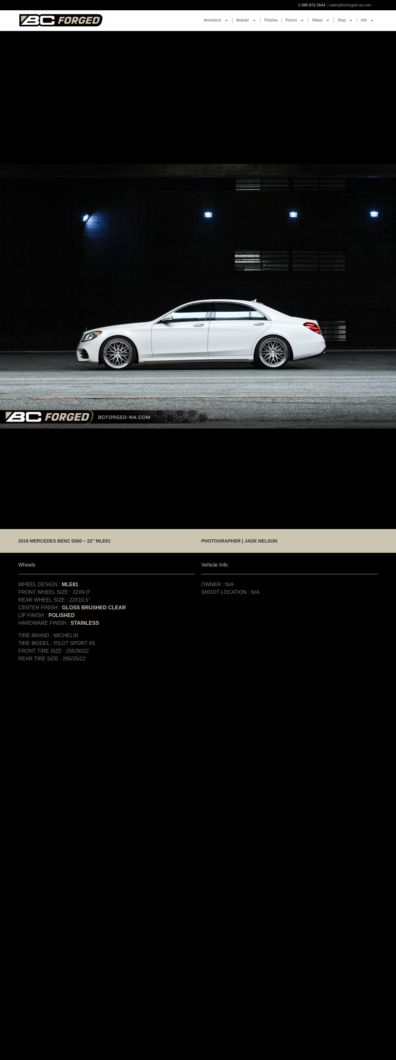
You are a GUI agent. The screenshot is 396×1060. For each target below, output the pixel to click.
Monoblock (216, 20)
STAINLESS (85, 623)
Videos (321, 20)
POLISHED (61, 615)
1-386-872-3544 (311, 5)
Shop (345, 20)
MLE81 (70, 584)
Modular (246, 20)
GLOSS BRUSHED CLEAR (94, 607)
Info (367, 20)
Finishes (271, 20)
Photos (294, 20)
